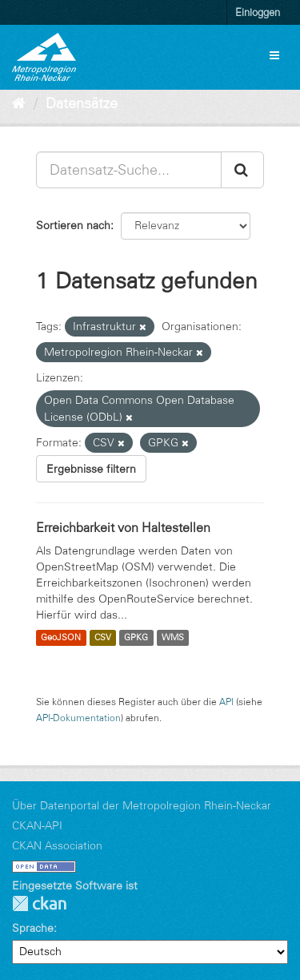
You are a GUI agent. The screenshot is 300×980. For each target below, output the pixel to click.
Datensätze (82, 103)
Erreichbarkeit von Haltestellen (123, 527)
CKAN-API (37, 825)
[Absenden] (242, 169)
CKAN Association (57, 845)
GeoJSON (61, 637)
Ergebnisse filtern (91, 469)
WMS (173, 637)
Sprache (33, 928)
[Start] (19, 103)
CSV (102, 637)
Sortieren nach (73, 225)
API (226, 702)
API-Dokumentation (78, 718)
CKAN (39, 903)
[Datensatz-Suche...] (129, 169)
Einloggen (257, 12)
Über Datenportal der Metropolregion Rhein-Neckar (141, 805)
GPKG (136, 637)
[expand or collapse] (274, 55)
